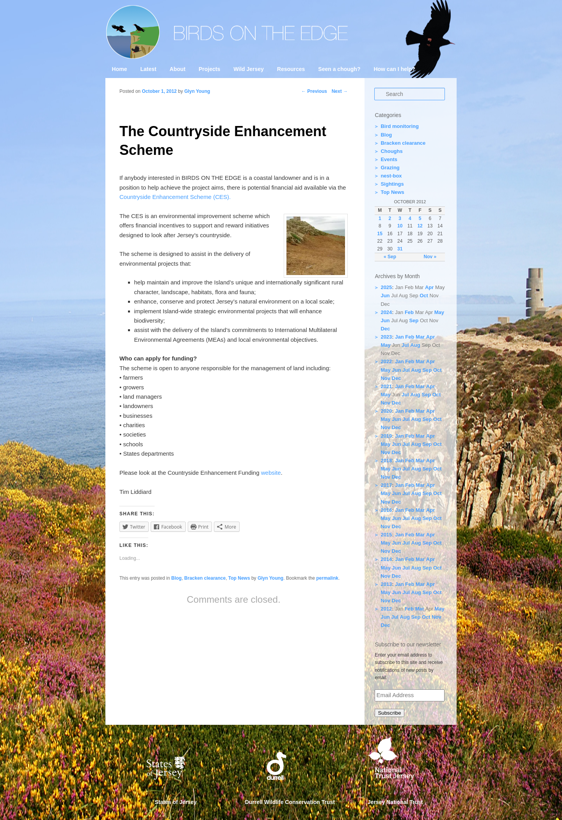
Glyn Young (197, 91)
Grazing (390, 167)
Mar (420, 337)
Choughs (391, 151)
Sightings (392, 184)
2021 (386, 386)
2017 (386, 485)
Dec (385, 329)
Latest (148, 69)
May (439, 312)
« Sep (390, 256)
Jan (399, 337)
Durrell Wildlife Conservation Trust (290, 802)
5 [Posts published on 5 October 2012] (420, 218)
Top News (239, 578)
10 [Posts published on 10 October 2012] (399, 226)
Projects (209, 69)
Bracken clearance (205, 578)
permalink (327, 578)
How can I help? (394, 69)
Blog (176, 578)
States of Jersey (176, 802)
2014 (386, 559)
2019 (386, 436)
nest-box (391, 176)
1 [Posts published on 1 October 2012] (380, 218)
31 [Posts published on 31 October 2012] (399, 249)
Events (389, 159)
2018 (386, 460)
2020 (386, 411)
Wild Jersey (248, 69)
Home (119, 69)
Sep (413, 320)
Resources (291, 69)
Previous (314, 91)
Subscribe (389, 713)
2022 (386, 361)
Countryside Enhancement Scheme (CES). (175, 196)
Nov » (429, 256)
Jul (405, 345)
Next (340, 91)
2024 (386, 312)
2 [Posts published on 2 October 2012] (390, 218)
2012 (386, 609)
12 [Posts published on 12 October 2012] (419, 226)
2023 (386, 337)
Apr (429, 287)
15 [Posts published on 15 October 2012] (379, 233)
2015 (386, 535)
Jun (385, 295)
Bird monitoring (400, 126)
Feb (409, 312)
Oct (424, 295)
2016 (386, 510)
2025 (386, 287)
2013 (386, 584)
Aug (415, 345)
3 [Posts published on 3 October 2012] (399, 218)
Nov (385, 378)
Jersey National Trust (395, 802)
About (177, 69)
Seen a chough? (339, 69)
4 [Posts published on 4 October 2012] (410, 218)
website (271, 472)
